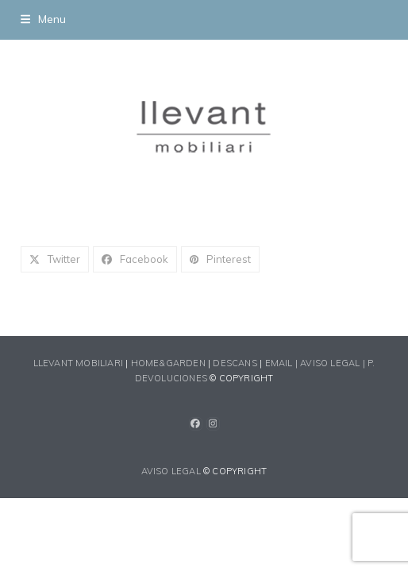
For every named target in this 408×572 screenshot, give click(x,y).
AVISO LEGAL (171, 471)
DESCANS (234, 363)
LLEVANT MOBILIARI (79, 363)
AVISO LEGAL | (334, 363)
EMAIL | (283, 363)
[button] (43, 19)
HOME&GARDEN (168, 363)
